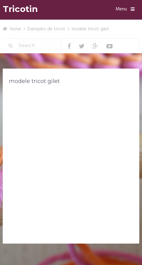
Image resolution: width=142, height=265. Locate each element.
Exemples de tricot (46, 29)
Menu (121, 9)
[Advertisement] (71, 165)
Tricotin (20, 9)
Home (15, 29)
